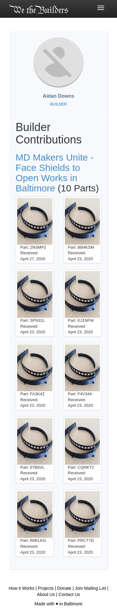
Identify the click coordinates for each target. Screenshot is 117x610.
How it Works (21, 588)
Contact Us (69, 594)
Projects (46, 588)
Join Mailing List (90, 588)
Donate (64, 588)
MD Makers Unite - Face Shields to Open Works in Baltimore (55, 172)
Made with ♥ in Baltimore (59, 603)
